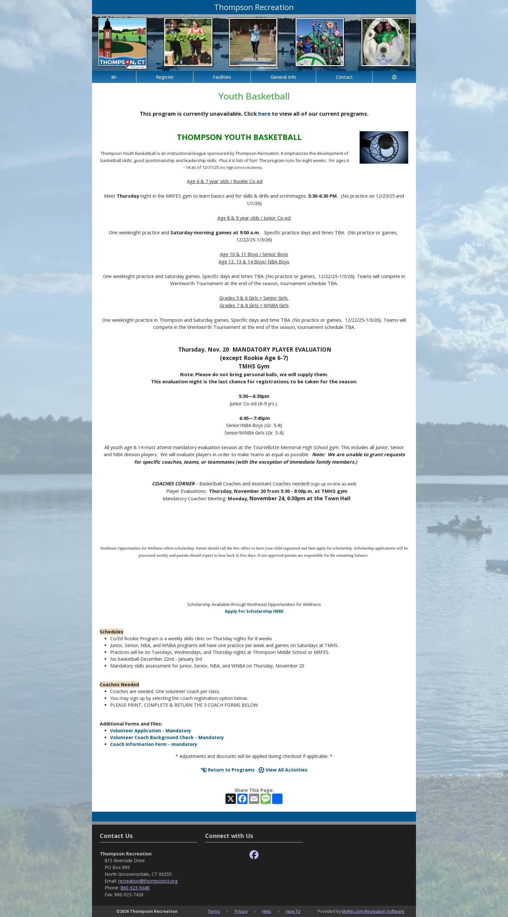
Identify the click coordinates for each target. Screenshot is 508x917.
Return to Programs (228, 770)
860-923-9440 (135, 888)
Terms (214, 911)
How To (293, 911)
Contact (344, 77)
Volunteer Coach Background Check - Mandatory (167, 737)
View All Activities (283, 770)
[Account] (394, 77)
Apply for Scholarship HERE (254, 611)
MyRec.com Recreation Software (373, 911)
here (264, 113)
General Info (283, 77)
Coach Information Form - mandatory (153, 744)
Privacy (241, 911)
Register (165, 77)
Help (266, 911)
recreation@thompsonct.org (148, 881)
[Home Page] (114, 77)
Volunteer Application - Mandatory (150, 730)
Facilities (222, 77)
